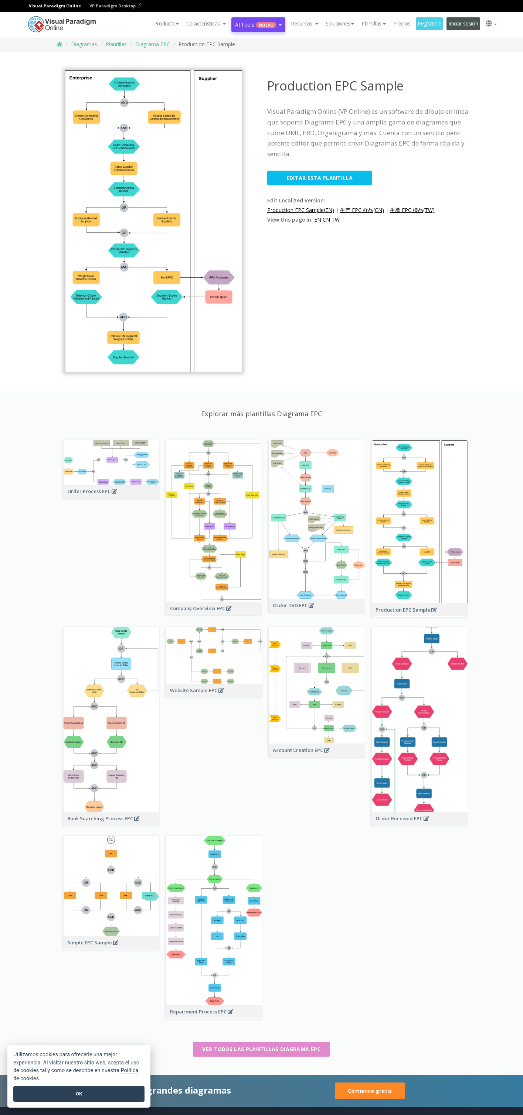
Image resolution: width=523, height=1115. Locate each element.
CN (326, 219)
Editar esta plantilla (319, 177)
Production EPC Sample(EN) (300, 209)
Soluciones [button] (340, 23)
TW (336, 219)
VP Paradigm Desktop (115, 5)
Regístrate (429, 23)
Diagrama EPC (152, 44)
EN (317, 219)
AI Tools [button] (258, 24)
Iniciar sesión (463, 23)
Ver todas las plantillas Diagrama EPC (261, 1049)
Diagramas (84, 44)
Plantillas (116, 44)
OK (79, 1094)
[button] (206, 23)
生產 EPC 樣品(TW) (412, 209)
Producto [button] (166, 23)
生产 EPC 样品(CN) (362, 209)
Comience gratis (370, 1090)
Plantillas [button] (373, 23)
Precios (401, 23)
